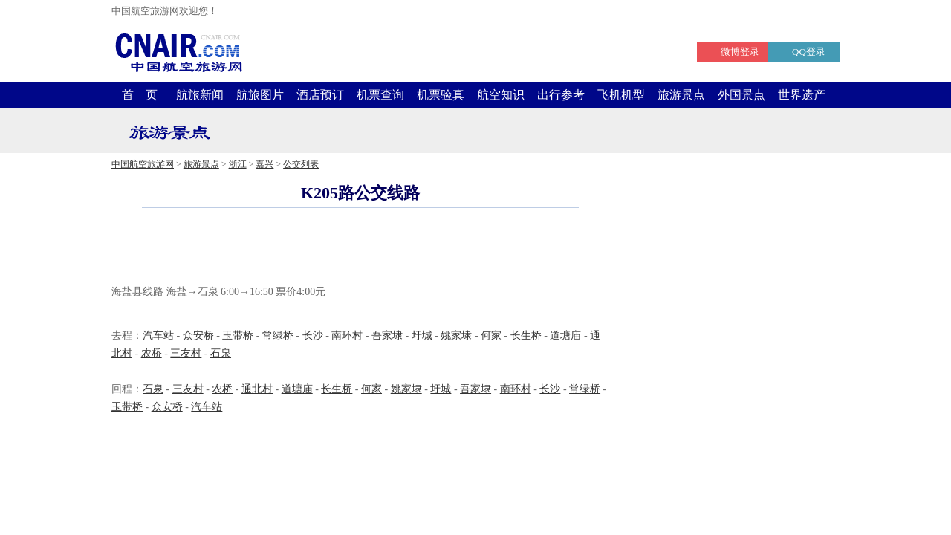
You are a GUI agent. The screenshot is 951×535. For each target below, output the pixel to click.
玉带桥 (237, 335)
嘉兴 (264, 164)
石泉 (220, 353)
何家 (491, 335)
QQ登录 (808, 51)
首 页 (140, 94)
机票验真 (440, 94)
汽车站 (158, 335)
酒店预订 (320, 94)
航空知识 (501, 94)
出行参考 (561, 94)
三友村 (185, 353)
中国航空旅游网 (142, 164)
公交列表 (301, 164)
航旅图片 (260, 94)
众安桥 (198, 335)
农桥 (151, 353)
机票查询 (380, 94)
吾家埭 (387, 335)
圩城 (422, 335)
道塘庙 (565, 335)
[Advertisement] (360, 248)
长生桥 (526, 335)
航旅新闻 (200, 94)
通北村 (257, 389)
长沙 (312, 335)
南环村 (347, 335)
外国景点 (741, 94)
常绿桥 (277, 335)
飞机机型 (621, 94)
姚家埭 (456, 335)
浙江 (238, 164)
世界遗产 (801, 94)
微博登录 (740, 51)
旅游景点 (681, 94)
